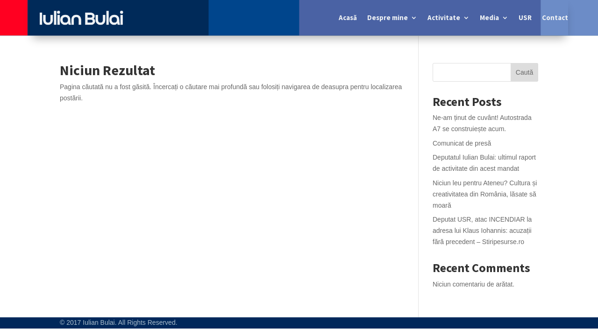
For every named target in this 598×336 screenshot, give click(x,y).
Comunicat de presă (462, 143)
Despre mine (387, 17)
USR (525, 17)
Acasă (348, 17)
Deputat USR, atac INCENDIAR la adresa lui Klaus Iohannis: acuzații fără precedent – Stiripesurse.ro (482, 230)
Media (489, 17)
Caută (524, 72)
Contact (555, 17)
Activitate (443, 17)
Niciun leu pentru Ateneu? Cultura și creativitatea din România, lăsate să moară (485, 194)
